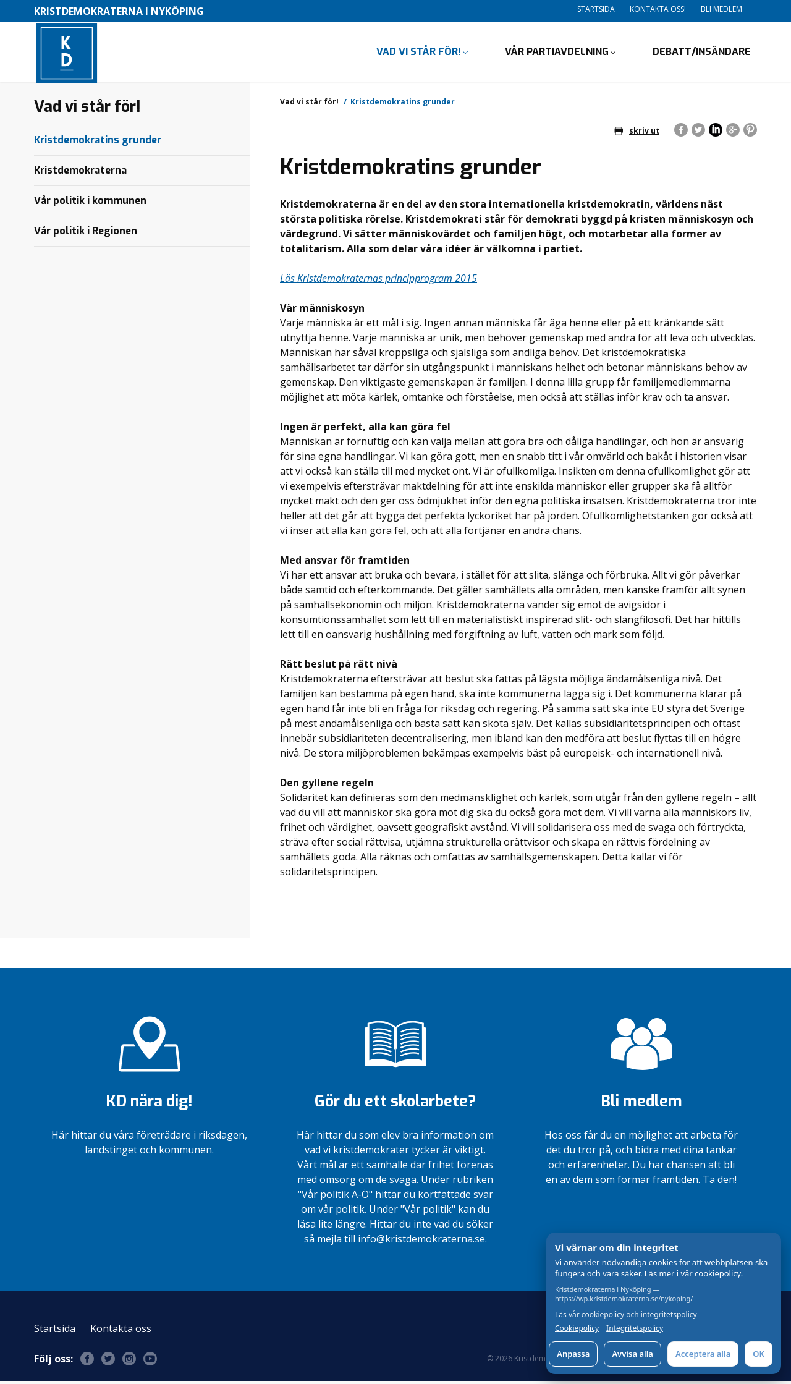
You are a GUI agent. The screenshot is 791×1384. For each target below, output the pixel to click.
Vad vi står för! (418, 52)
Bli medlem (721, 9)
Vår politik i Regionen (85, 233)
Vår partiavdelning (557, 52)
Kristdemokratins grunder (97, 142)
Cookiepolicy (577, 1328)
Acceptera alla (702, 1353)
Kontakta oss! (658, 9)
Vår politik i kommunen (90, 203)
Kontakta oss (120, 1331)
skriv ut (636, 133)
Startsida (596, 9)
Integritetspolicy (634, 1328)
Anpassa (573, 1353)
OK (758, 1353)
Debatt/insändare (702, 52)
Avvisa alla (632, 1353)
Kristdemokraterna (80, 172)
